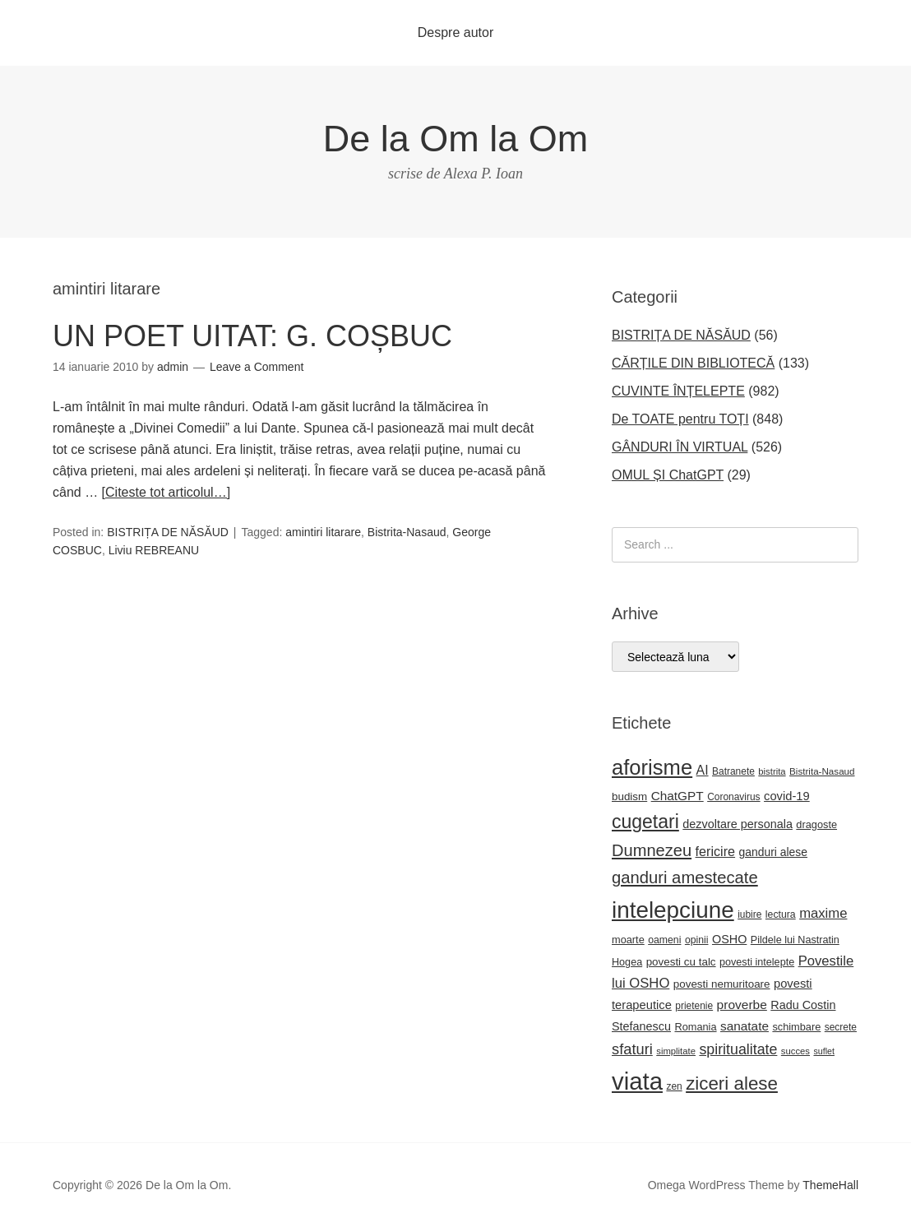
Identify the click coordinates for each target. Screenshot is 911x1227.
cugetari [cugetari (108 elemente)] (645, 821)
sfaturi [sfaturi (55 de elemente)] (632, 1049)
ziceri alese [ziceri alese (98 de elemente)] (732, 1083)
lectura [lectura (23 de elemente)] (780, 914)
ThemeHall (830, 1185)
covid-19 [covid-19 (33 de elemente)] (787, 796)
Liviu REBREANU (154, 550)
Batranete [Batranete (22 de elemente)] (733, 771)
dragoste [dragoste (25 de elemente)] (816, 824)
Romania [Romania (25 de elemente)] (695, 1027)
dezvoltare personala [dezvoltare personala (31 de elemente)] (737, 824)
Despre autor (456, 32)
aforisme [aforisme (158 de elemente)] (652, 767)
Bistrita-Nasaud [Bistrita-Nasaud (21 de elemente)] (821, 771)
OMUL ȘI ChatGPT (668, 475)
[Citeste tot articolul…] (166, 492)
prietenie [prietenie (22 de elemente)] (694, 1006)
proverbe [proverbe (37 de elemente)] (742, 1005)
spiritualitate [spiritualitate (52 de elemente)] (738, 1049)
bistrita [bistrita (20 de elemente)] (771, 771)
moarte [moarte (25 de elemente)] (628, 939)
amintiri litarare (323, 532)
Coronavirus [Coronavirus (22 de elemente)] (733, 797)
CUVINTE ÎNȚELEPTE (678, 391)
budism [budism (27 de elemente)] (629, 796)
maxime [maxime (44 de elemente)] (823, 913)
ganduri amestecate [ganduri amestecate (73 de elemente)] (685, 877)
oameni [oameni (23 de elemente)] (664, 940)
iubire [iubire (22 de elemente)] (749, 914)
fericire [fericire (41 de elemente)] (716, 851)
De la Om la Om (456, 139)
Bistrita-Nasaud (407, 532)
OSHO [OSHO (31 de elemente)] (729, 939)
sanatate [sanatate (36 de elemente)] (744, 1026)
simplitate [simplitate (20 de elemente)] (676, 1051)
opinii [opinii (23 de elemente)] (697, 940)
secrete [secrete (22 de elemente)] (841, 1027)
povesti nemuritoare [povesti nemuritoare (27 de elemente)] (721, 984)
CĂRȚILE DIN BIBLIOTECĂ (693, 363)
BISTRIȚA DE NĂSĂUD (168, 532)
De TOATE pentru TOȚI (680, 419)
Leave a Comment (256, 366)
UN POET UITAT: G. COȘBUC (252, 336)
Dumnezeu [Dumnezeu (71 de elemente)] (651, 850)
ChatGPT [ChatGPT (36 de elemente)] (677, 796)
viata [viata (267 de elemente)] (637, 1081)
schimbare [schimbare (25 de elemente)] (796, 1027)
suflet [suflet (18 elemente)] (823, 1051)
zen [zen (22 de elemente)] (674, 1086)
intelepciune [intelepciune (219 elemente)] (673, 910)
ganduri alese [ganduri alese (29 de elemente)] (773, 852)
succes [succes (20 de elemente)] (795, 1051)
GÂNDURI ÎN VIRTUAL (679, 447)
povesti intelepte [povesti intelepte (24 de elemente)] (756, 962)
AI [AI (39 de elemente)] (702, 770)
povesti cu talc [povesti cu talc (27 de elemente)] (681, 962)
